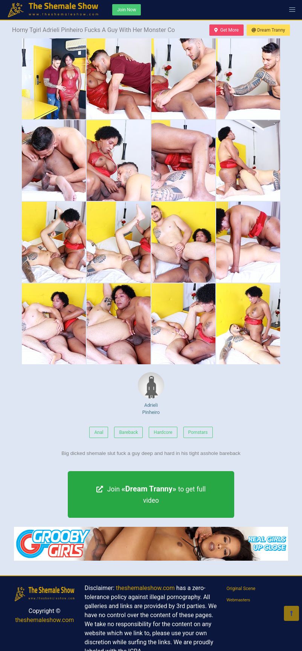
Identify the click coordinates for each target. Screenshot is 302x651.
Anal (98, 432)
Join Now (126, 9)
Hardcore (163, 432)
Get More (226, 30)
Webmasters (238, 600)
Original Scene (241, 588)
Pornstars (198, 432)
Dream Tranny (268, 30)
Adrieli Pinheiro (151, 393)
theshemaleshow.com (44, 620)
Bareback (128, 432)
